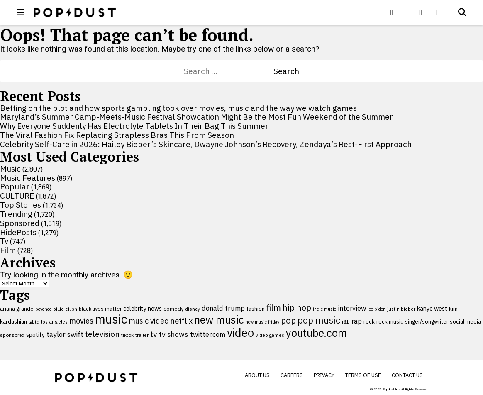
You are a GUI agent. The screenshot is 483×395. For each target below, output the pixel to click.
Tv (4, 241)
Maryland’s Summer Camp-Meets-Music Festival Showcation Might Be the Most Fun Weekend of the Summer (196, 117)
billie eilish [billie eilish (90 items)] (65, 309)
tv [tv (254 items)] (153, 334)
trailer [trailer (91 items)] (142, 335)
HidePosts (18, 232)
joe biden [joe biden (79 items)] (376, 309)
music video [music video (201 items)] (148, 321)
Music (10, 169)
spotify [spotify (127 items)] (35, 335)
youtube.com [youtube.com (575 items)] (316, 333)
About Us (257, 375)
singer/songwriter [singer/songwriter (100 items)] (426, 321)
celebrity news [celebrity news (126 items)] (142, 308)
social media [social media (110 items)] (465, 321)
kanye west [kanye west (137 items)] (432, 308)
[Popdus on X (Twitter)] (406, 12)
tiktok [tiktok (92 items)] (127, 335)
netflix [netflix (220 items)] (181, 321)
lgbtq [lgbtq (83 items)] (34, 322)
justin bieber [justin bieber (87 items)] (401, 309)
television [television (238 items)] (102, 334)
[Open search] (462, 12)
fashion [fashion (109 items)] (255, 308)
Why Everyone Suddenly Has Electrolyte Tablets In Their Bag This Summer (134, 126)
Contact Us (407, 375)
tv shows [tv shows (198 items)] (173, 334)
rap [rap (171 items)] (356, 321)
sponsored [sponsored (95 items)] (12, 335)
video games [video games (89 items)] (270, 335)
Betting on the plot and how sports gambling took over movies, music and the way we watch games (178, 108)
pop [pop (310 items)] (288, 320)
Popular (14, 186)
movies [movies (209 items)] (81, 321)
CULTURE (17, 196)
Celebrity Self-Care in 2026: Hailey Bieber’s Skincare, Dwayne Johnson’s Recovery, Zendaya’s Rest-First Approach (206, 144)
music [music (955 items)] (111, 319)
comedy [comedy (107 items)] (173, 308)
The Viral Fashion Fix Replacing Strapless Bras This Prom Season (117, 135)
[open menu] (20, 12)
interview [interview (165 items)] (352, 308)
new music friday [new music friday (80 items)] (262, 322)
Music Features (27, 178)
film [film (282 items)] (273, 307)
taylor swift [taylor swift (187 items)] (64, 334)
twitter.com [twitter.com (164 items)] (207, 334)
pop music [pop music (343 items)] (319, 320)
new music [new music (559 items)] (219, 319)
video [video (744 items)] (240, 332)
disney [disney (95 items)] (192, 309)
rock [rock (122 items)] (369, 321)
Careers (292, 375)
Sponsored (19, 223)
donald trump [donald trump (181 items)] (223, 308)
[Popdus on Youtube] (421, 12)
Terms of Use (363, 375)
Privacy (324, 375)
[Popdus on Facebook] (391, 12)
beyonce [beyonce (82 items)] (43, 309)
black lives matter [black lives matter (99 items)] (100, 308)
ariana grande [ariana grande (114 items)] (17, 308)
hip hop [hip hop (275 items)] (297, 307)
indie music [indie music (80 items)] (324, 309)
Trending (16, 214)
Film (8, 250)
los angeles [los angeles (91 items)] (54, 322)
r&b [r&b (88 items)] (346, 322)
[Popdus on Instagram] (435, 12)
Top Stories (20, 205)
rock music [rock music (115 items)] (389, 321)
